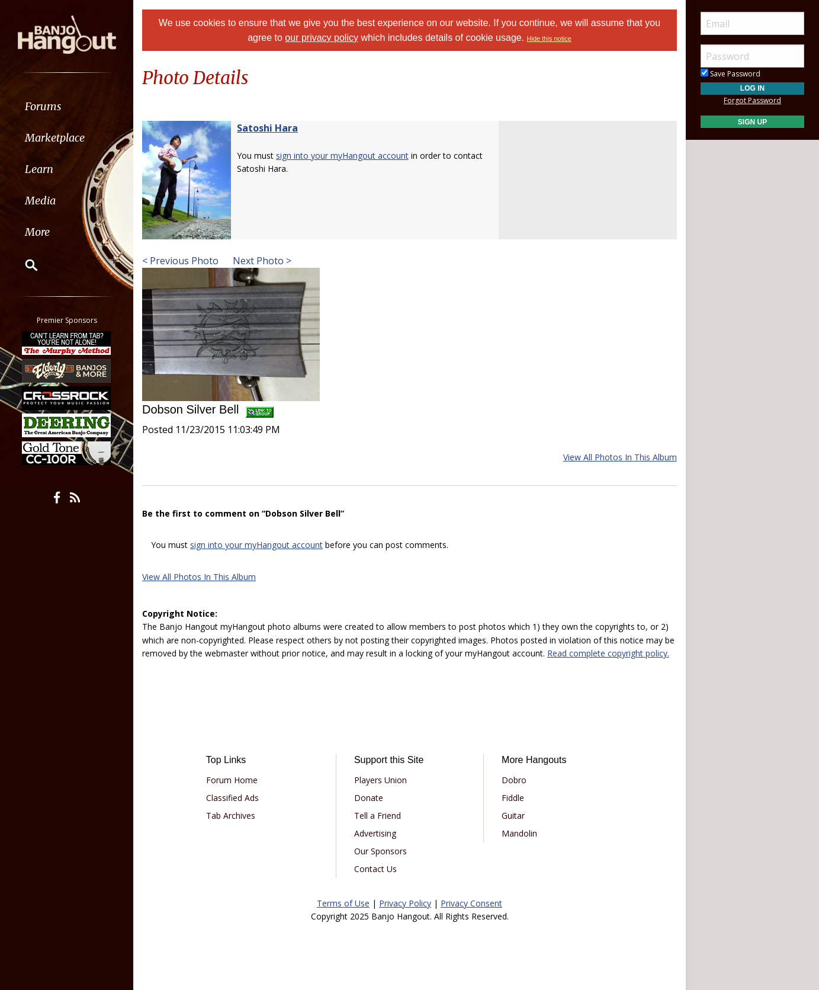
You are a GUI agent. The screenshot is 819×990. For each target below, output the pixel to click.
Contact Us (375, 868)
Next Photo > (260, 260)
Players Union (380, 780)
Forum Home (232, 780)
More (37, 232)
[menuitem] (66, 106)
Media (40, 200)
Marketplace (55, 138)
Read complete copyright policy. (608, 653)
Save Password (730, 74)
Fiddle (513, 797)
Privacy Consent (471, 903)
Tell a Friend (377, 815)
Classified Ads (232, 797)
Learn (39, 169)
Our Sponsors (380, 851)
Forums (43, 106)
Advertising (375, 833)
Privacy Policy (405, 903)
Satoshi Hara (267, 127)
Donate (368, 797)
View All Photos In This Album (620, 457)
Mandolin (519, 833)
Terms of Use (343, 903)
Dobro (514, 780)
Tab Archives (230, 815)
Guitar (513, 815)
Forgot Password (752, 100)
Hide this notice (549, 38)
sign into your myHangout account (342, 155)
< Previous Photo (180, 260)
